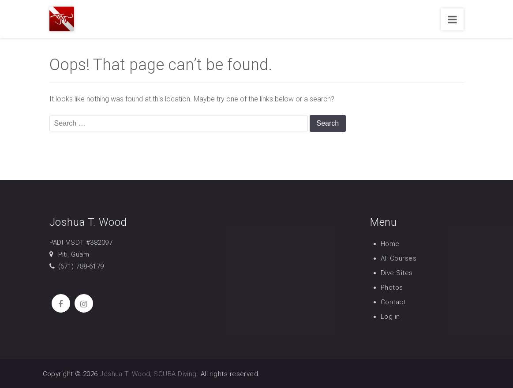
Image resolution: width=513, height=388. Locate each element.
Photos (392, 287)
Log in (390, 317)
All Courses (398, 258)
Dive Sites (397, 273)
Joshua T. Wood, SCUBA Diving (148, 374)
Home (390, 244)
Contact (393, 302)
